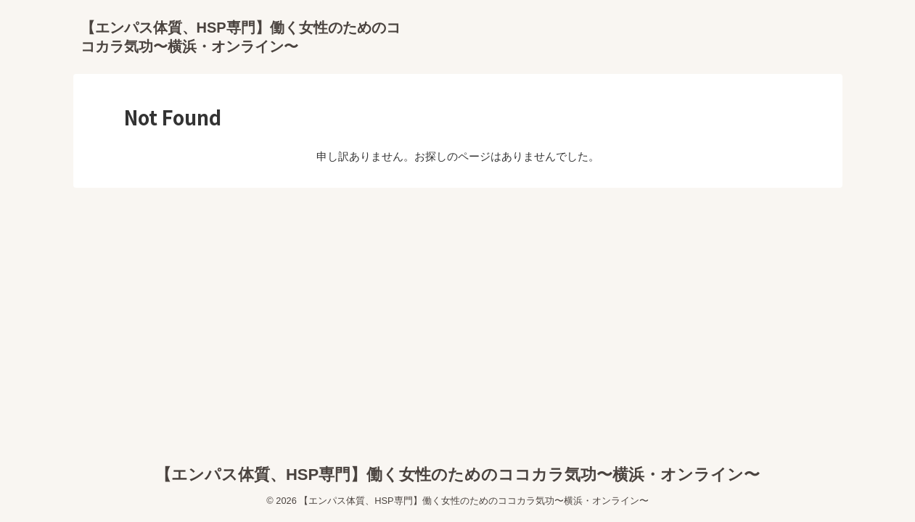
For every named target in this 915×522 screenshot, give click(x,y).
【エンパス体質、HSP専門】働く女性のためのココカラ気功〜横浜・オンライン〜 (457, 474)
